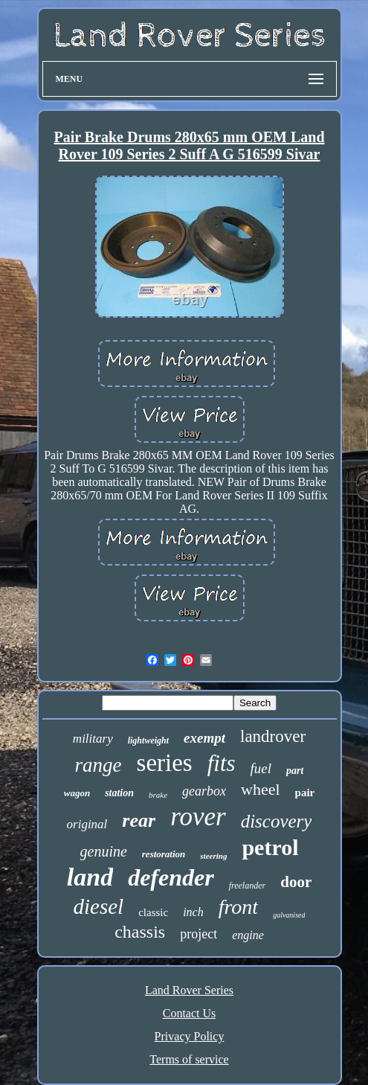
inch (193, 912)
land (90, 877)
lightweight (148, 740)
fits (221, 763)
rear (138, 820)
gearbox (204, 791)
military (93, 739)
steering (213, 855)
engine (248, 935)
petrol (270, 847)
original (87, 824)
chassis (139, 931)
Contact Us (189, 1013)
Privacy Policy (190, 1036)
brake (158, 794)
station (119, 792)
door (295, 882)
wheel (260, 789)
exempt (204, 738)
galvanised (289, 915)
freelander (247, 885)
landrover (273, 736)
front (238, 906)
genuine (103, 851)
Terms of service (188, 1059)
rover (198, 816)
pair (305, 792)
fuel (261, 768)
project (198, 933)
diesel (99, 906)
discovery (276, 821)
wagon (77, 792)
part (294, 770)
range (98, 765)
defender (171, 877)
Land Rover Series (189, 990)
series (165, 762)
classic (153, 912)
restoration (164, 854)
